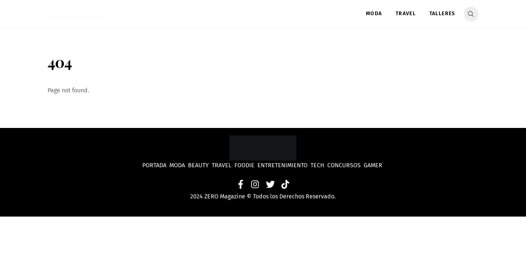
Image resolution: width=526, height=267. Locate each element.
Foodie (244, 165)
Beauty (200, 165)
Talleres (442, 13)
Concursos (344, 165)
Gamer (374, 165)
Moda (374, 13)
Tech (319, 165)
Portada (154, 165)
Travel (406, 13)
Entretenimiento (282, 165)
